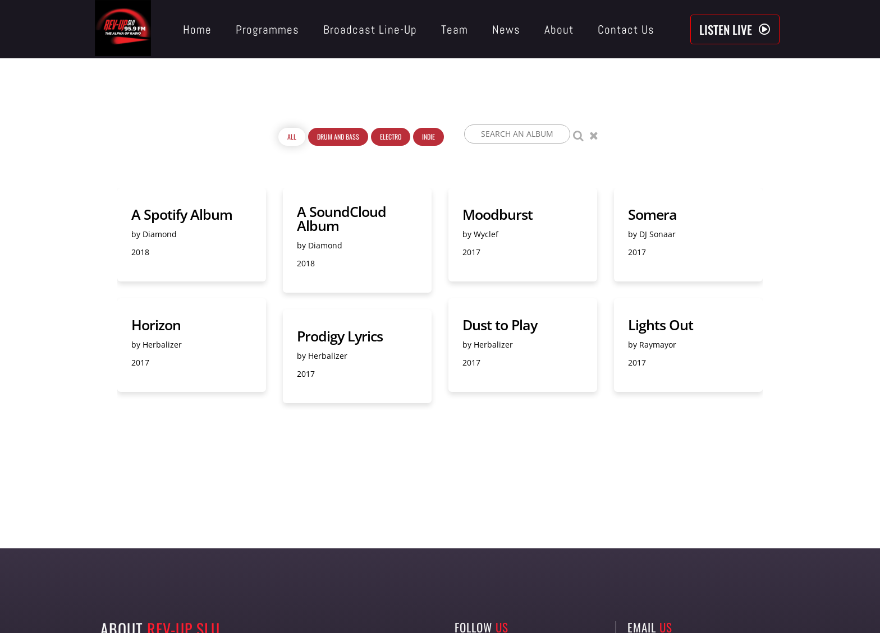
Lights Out (660, 325)
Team (454, 29)
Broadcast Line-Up (370, 29)
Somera (652, 214)
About (559, 29)
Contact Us (626, 29)
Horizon (156, 325)
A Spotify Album (181, 214)
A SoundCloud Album (341, 219)
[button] (735, 29)
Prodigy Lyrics (340, 336)
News (506, 29)
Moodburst (497, 214)
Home (197, 29)
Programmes (267, 29)
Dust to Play (499, 325)
